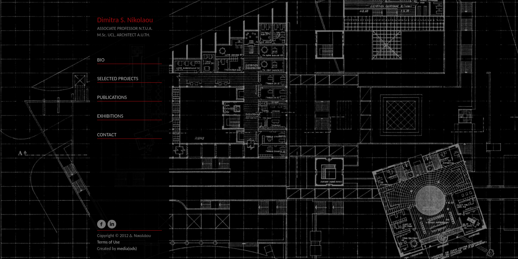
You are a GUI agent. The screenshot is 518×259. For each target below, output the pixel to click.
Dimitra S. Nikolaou (125, 19)
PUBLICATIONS (112, 97)
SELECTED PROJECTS (117, 79)
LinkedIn (112, 226)
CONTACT (107, 135)
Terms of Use (108, 242)
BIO (100, 60)
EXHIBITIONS (110, 116)
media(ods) (127, 248)
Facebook (101, 226)
